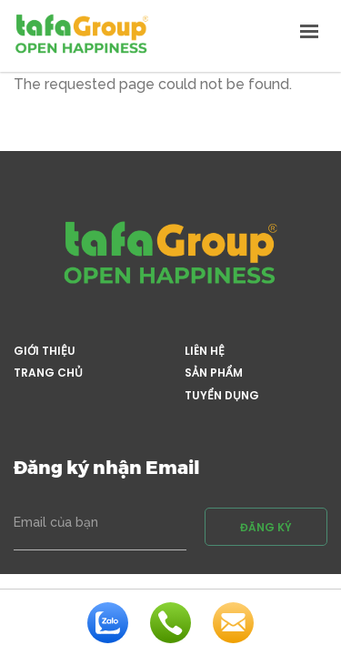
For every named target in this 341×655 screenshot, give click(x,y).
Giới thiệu (44, 351)
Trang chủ (48, 373)
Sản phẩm (214, 373)
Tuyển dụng (222, 395)
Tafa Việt (82, 34)
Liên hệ (205, 351)
